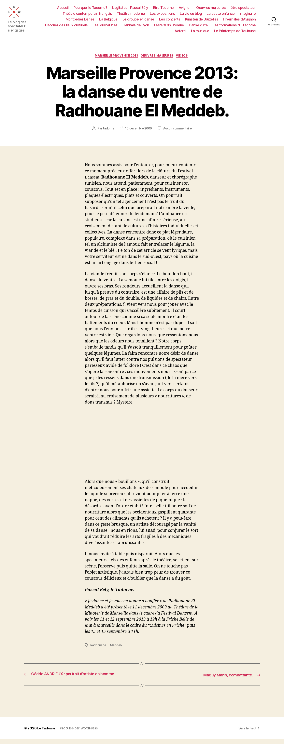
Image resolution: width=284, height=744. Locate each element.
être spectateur (243, 10)
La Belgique (108, 22)
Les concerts (169, 22)
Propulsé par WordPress (80, 733)
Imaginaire (248, 16)
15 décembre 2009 (138, 134)
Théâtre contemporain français (87, 16)
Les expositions (162, 16)
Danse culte (198, 27)
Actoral (180, 33)
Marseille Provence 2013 (115, 60)
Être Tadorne (163, 10)
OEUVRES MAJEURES (158, 60)
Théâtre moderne (131, 16)
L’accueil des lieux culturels (66, 27)
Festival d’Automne (169, 27)
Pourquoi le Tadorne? (90, 10)
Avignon (185, 10)
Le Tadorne (47, 733)
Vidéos (185, 60)
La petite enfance (221, 16)
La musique (200, 33)
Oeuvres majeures (211, 10)
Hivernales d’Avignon (239, 22)
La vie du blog (191, 16)
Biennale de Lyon (135, 27)
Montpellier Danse (80, 22)
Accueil (63, 10)
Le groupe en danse (138, 22)
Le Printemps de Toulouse (235, 33)
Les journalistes (105, 27)
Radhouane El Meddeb (106, 650)
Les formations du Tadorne (234, 27)
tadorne (107, 134)
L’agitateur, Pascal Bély (130, 10)
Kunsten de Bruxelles (201, 22)
